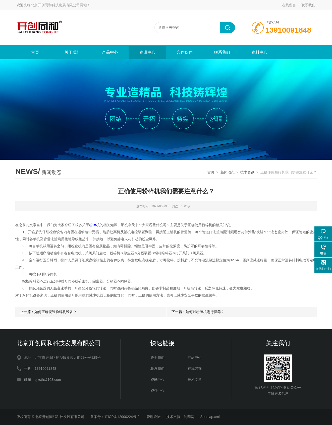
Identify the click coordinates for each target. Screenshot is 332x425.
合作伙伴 (185, 52)
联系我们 (308, 5)
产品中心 (110, 52)
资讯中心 (147, 52)
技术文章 (195, 380)
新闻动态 (227, 172)
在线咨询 (195, 369)
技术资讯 (247, 172)
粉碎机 (94, 225)
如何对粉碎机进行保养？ (205, 312)
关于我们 (73, 52)
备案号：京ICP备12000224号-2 (115, 417)
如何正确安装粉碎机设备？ (55, 312)
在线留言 (289, 5)
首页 (35, 52)
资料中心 (259, 52)
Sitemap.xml (210, 417)
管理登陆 (153, 417)
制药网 (189, 417)
